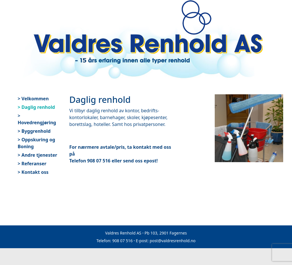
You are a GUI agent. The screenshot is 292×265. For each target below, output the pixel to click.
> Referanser (32, 163)
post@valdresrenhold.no (173, 240)
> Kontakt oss (33, 172)
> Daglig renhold (36, 107)
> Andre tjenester (37, 155)
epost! (151, 161)
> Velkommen (33, 98)
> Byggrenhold (34, 131)
